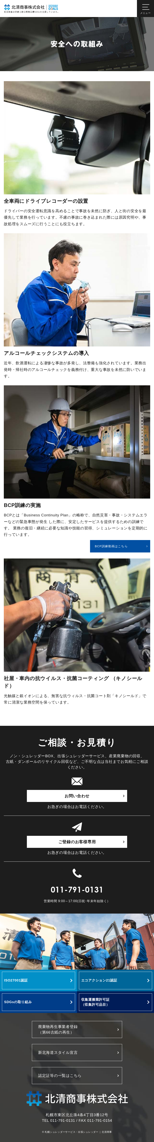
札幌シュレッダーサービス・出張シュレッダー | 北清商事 (78, 1132)
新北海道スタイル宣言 (58, 1052)
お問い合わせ (77, 796)
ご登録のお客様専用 (77, 842)
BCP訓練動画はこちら (111, 546)
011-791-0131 (77, 891)
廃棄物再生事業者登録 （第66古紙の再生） (58, 1029)
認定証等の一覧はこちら (60, 1075)
